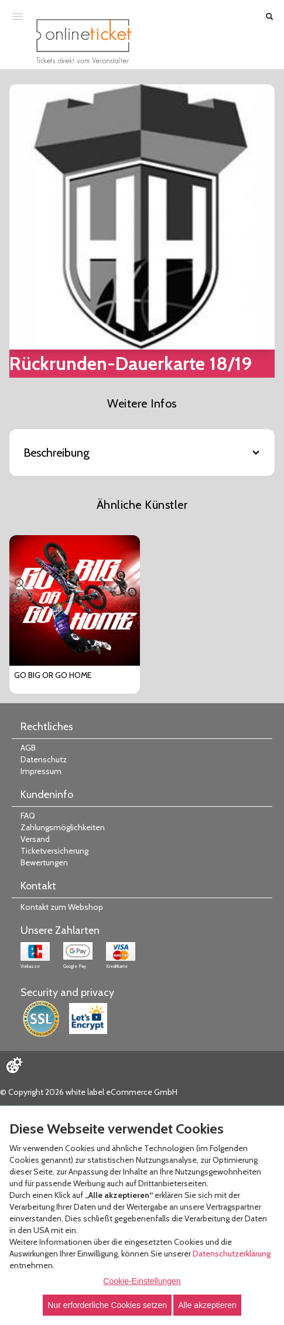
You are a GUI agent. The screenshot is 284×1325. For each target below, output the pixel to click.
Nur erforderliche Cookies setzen (107, 1305)
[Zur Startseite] (83, 41)
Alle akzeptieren (207, 1305)
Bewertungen (44, 862)
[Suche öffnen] (269, 16)
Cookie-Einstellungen (141, 1281)
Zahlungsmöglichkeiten (62, 827)
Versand (35, 839)
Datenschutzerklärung (232, 1253)
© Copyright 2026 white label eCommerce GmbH (88, 1092)
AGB (28, 747)
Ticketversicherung (54, 850)
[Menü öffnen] (17, 16)
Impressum (40, 771)
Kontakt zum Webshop (61, 907)
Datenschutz (43, 759)
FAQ (27, 815)
